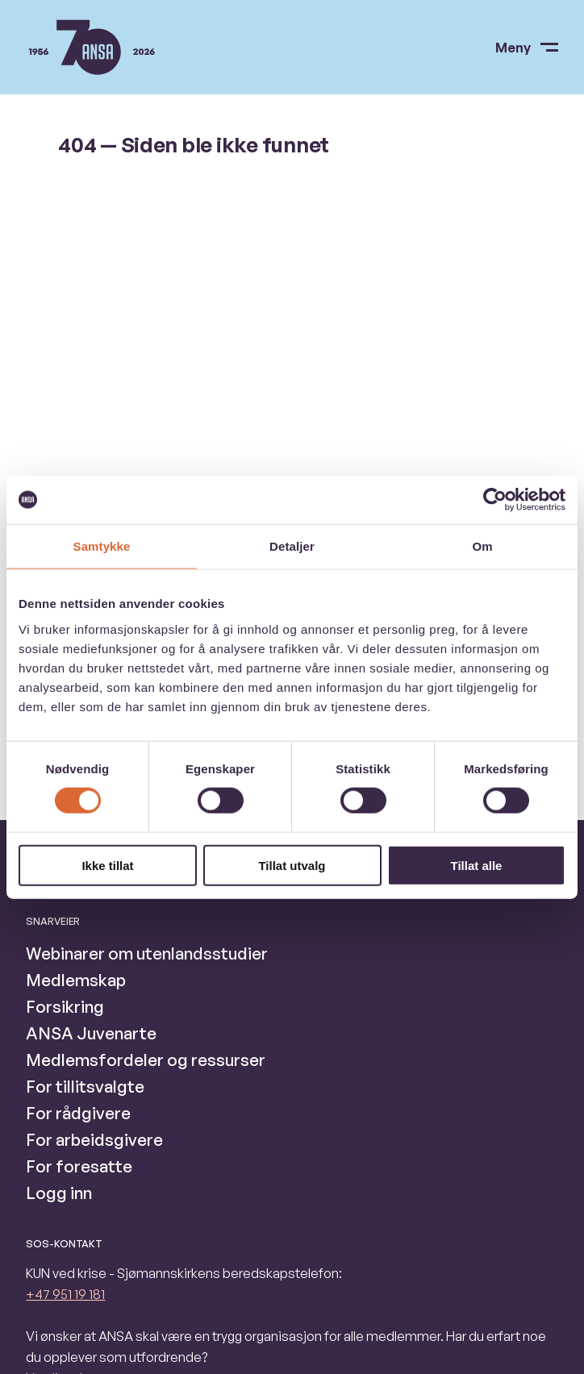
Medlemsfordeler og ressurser (145, 1059)
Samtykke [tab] (102, 546)
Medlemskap (76, 979)
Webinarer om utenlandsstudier (147, 953)
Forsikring (65, 1006)
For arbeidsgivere (94, 1139)
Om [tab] (482, 546)
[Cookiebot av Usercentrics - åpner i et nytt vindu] (494, 500)
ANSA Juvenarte (91, 1032)
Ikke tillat (107, 865)
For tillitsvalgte (85, 1086)
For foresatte (79, 1165)
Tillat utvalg (291, 865)
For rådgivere (78, 1112)
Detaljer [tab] (292, 546)
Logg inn (59, 1192)
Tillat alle (477, 865)
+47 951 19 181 (65, 1294)
